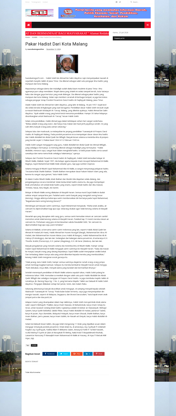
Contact (45, 2)
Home (27, 2)
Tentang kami (36, 2)
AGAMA (34, 37)
